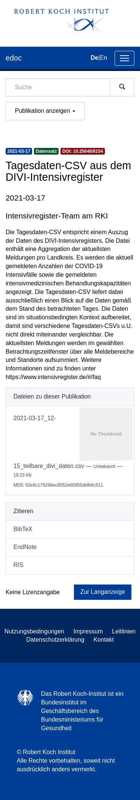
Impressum (88, 631)
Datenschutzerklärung (55, 639)
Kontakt (103, 639)
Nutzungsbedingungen (34, 631)
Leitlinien (124, 631)
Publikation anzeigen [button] (45, 111)
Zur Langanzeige (102, 592)
